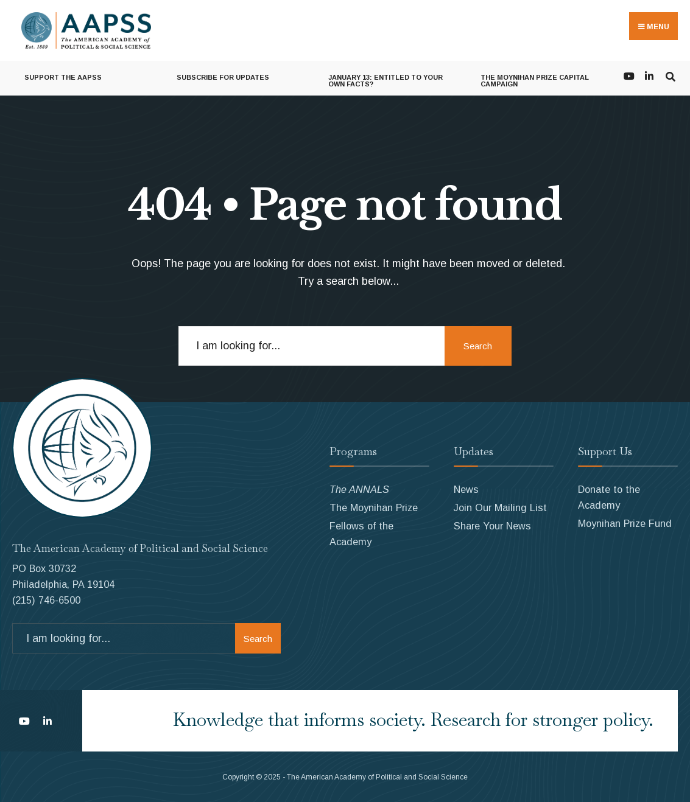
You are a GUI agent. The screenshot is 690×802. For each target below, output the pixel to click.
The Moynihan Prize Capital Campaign (535, 81)
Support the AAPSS (63, 77)
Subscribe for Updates (223, 77)
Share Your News (492, 525)
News (466, 489)
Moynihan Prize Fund (625, 523)
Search (477, 346)
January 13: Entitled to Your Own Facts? (385, 81)
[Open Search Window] (670, 75)
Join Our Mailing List (500, 507)
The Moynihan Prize (373, 507)
